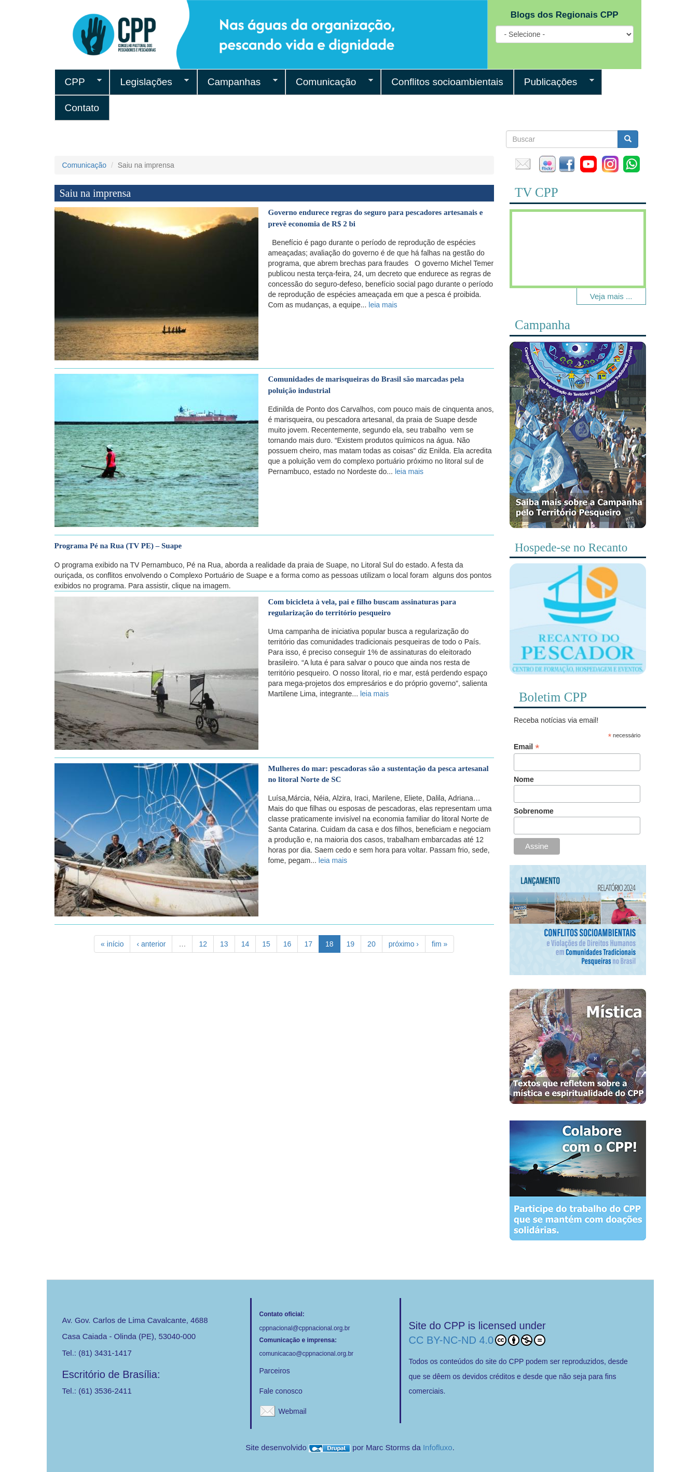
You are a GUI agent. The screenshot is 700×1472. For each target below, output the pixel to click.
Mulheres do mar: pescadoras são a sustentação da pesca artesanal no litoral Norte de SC (378, 774)
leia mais (382, 305)
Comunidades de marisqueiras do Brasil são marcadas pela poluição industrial (366, 384)
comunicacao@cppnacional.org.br (306, 1353)
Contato (82, 107)
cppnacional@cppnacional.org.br (304, 1328)
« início (112, 944)
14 (245, 944)
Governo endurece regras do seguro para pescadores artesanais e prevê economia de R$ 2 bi (375, 217)
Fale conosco (281, 1391)
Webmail (293, 1411)
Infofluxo (437, 1447)
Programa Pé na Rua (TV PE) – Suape (118, 546)
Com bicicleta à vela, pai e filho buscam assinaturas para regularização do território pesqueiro (362, 607)
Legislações (149, 82)
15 (266, 944)
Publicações (554, 82)
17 (308, 944)
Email (526, 747)
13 (224, 944)
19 (351, 944)
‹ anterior (151, 944)
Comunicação (329, 82)
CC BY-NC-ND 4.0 (477, 1340)
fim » (439, 944)
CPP (78, 82)
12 (203, 944)
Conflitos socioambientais (447, 81)
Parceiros (274, 1371)
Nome (524, 779)
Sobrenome (534, 811)
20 (371, 944)
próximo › (404, 944)
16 (287, 944)
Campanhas (237, 82)
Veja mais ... (611, 296)
